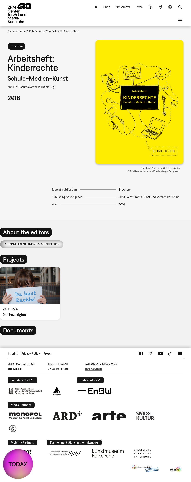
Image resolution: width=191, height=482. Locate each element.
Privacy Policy (30, 353)
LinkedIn (180, 353)
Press (139, 7)
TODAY (17, 464)
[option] (31, 293)
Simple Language (150, 7)
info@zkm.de (93, 368)
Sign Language (160, 7)
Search (180, 7)
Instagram (150, 353)
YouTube (160, 353)
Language (170, 7)
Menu (180, 19)
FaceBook (141, 353)
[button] (139, 102)
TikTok (170, 353)
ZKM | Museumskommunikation (34, 244)
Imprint (13, 353)
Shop (106, 7)
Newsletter (123, 7)
